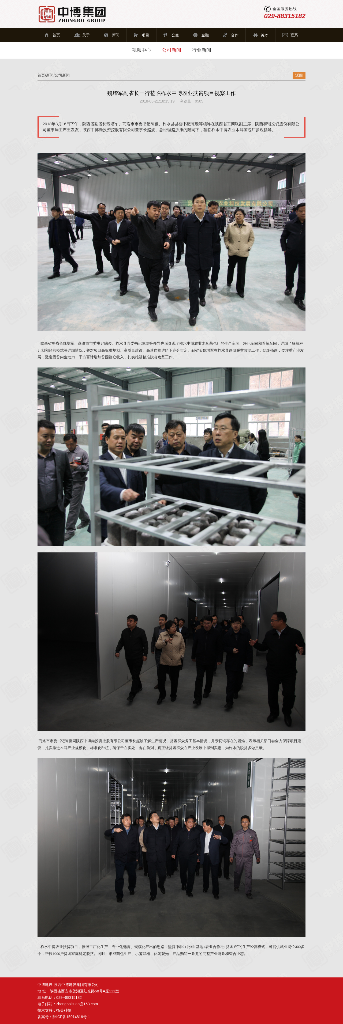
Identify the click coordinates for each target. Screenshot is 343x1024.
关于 (86, 35)
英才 (264, 35)
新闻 (116, 35)
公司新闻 (171, 50)
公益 (175, 35)
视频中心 (141, 50)
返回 (299, 75)
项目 (145, 35)
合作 (234, 35)
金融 (205, 35)
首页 (56, 35)
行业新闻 (201, 50)
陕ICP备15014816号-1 (71, 1017)
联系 (294, 35)
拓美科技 (63, 1010)
